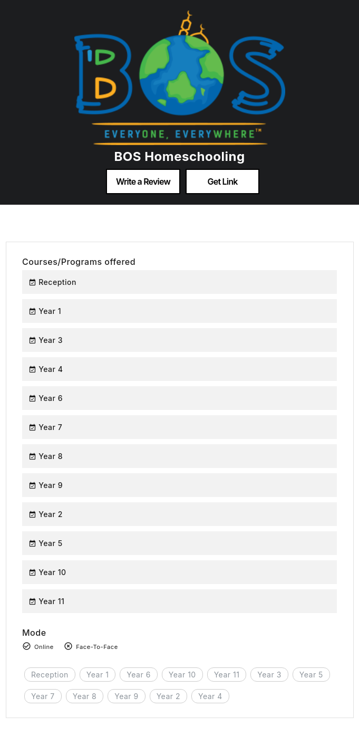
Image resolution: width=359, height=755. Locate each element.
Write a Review (143, 181)
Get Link (223, 181)
